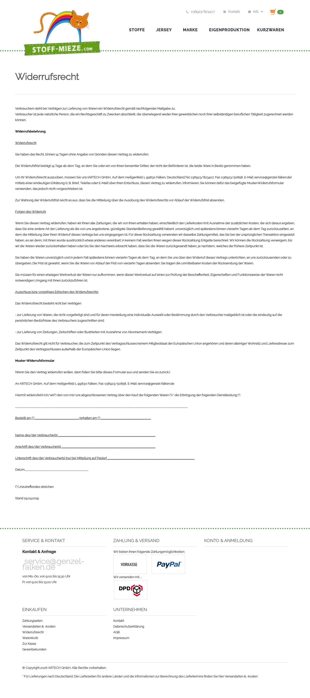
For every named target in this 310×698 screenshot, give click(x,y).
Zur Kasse (29, 643)
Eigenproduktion (229, 30)
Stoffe (139, 30)
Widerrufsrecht (33, 632)
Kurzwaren (270, 30)
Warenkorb (30, 638)
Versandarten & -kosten (38, 626)
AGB (116, 632)
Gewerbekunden (34, 649)
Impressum (121, 638)
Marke (192, 30)
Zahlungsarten (32, 621)
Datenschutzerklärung (128, 626)
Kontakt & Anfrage (39, 551)
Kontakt (118, 621)
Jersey (165, 30)
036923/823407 (200, 12)
